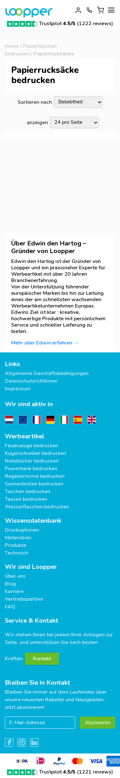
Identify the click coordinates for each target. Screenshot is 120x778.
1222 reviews (95, 23)
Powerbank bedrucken (31, 468)
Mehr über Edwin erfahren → (45, 342)
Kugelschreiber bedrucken (35, 453)
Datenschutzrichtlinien (31, 381)
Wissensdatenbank (33, 520)
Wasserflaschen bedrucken (37, 506)
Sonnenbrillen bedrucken (34, 483)
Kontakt (42, 658)
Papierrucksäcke (54, 53)
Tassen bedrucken (26, 499)
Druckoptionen (22, 530)
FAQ (10, 606)
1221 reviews (95, 771)
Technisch (16, 552)
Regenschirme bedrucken (35, 476)
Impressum (18, 388)
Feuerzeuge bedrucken (31, 445)
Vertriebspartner (24, 599)
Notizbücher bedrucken (32, 460)
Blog (10, 583)
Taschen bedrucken (27, 491)
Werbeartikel (24, 436)
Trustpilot (57, 23)
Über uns (15, 576)
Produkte (15, 545)
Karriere (14, 591)
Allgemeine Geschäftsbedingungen (47, 373)
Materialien (18, 537)
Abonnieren (97, 722)
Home (12, 46)
